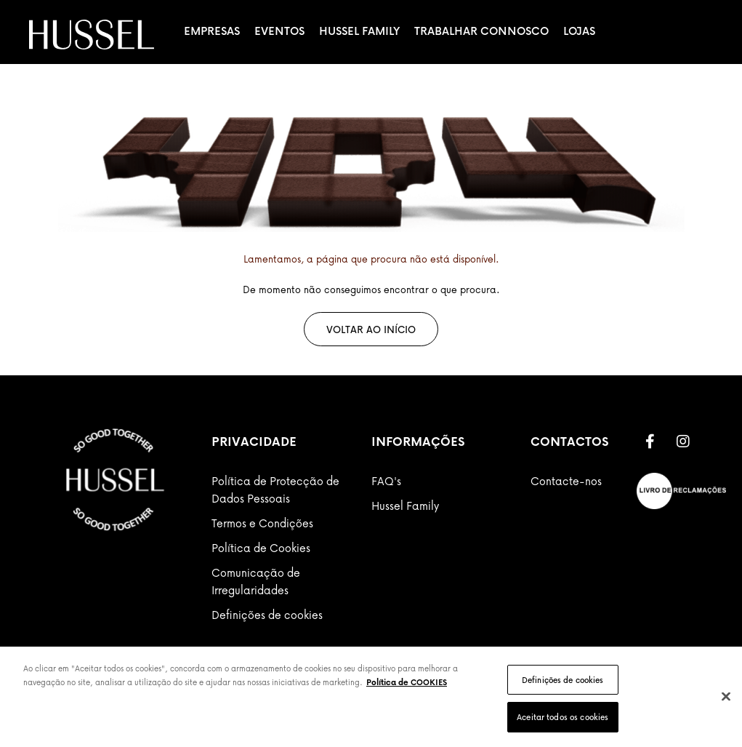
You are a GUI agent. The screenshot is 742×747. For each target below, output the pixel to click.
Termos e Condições (262, 523)
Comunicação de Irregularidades (255, 581)
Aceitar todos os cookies (562, 717)
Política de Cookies (260, 547)
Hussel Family (359, 30)
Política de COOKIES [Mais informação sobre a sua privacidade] (406, 682)
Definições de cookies (267, 614)
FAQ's (386, 481)
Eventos (279, 30)
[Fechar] (726, 696)
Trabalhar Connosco (481, 30)
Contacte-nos (566, 481)
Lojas (579, 30)
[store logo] (91, 34)
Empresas (212, 30)
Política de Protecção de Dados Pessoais (275, 489)
